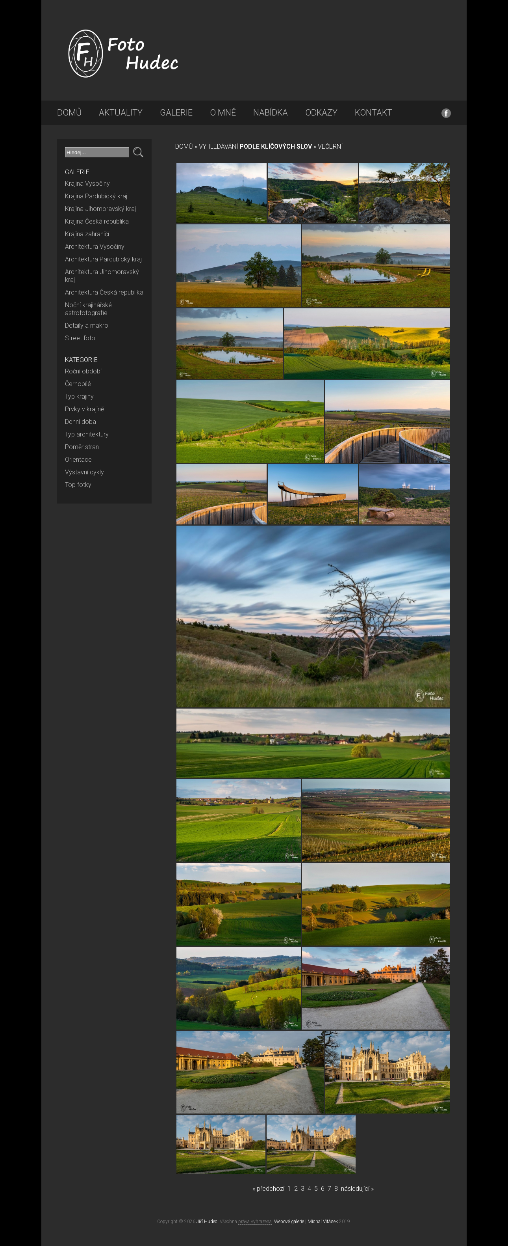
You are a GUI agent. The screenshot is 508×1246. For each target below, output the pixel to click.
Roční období (83, 371)
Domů (69, 113)
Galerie (176, 113)
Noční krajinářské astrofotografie (88, 309)
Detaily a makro (86, 325)
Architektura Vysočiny (94, 246)
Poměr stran (82, 447)
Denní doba (80, 421)
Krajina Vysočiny (87, 183)
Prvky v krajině (84, 409)
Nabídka (270, 113)
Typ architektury (87, 434)
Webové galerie (289, 1221)
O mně (223, 113)
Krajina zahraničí (87, 234)
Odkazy (321, 113)
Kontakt (373, 113)
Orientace (78, 459)
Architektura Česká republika (104, 292)
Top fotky (78, 485)
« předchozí (268, 1188)
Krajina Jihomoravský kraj (100, 209)
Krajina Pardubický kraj (96, 196)
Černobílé (78, 384)
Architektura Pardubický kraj (103, 259)
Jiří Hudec (207, 1221)
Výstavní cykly (84, 472)
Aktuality (121, 113)
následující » (357, 1188)
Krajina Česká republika (97, 221)
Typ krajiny (79, 396)
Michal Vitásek (323, 1221)
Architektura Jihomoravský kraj (102, 276)
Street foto (80, 338)
